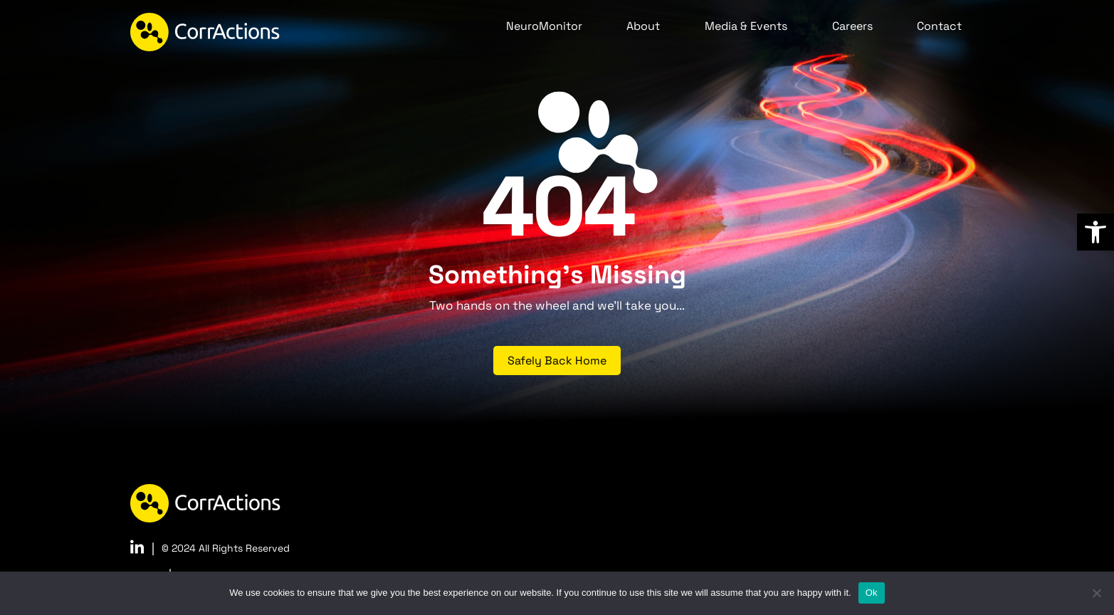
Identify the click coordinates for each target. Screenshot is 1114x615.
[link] (1095, 232)
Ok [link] (872, 592)
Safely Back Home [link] (557, 360)
